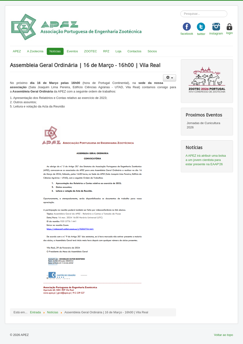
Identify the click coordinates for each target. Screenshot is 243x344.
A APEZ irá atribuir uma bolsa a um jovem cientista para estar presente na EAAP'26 (206, 160)
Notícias (55, 51)
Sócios (152, 51)
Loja (119, 51)
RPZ (106, 51)
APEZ (17, 51)
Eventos (72, 51)
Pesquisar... (180, 10)
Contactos (134, 51)
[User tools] (169, 77)
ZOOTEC (90, 51)
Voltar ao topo (223, 335)
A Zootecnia (35, 51)
